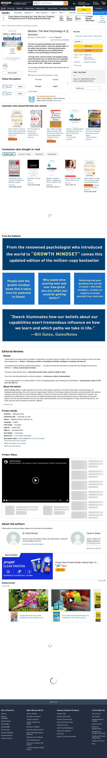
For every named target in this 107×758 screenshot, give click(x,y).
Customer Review (15, 463)
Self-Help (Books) (15, 446)
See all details (32, 91)
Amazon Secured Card (64, 719)
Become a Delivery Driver (35, 730)
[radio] (9, 154)
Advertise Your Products (35, 737)
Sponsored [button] (6, 586)
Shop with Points (62, 725)
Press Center (5, 730)
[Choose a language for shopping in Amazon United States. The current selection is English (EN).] (72, 3)
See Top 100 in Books (36, 438)
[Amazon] (6, 3)
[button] (22, 3)
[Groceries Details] (102, 8)
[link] (17, 131)
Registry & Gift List (98, 741)
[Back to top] (53, 704)
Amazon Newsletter (4, 717)
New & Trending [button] (42, 13)
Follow (20, 86)
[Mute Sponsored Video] (45, 609)
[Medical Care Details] (45, 8)
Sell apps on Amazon (34, 716)
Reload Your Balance (64, 731)
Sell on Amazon (32, 714)
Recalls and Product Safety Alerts (98, 737)
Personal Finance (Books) (17, 440)
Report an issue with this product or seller (43, 75)
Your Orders (96, 716)
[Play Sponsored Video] (71, 600)
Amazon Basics (53, 8)
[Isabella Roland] (15, 461)
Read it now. (57, 100)
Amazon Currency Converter (66, 736)
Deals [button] (54, 13)
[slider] (32, 500)
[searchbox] (51, 3)
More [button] (62, 13)
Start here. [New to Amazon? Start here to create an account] (88, 13)
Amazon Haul (29, 8)
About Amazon (6, 721)
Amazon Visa (61, 714)
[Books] (6, 13)
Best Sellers (64, 8)
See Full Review (61, 463)
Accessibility (5, 724)
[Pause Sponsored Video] (45, 605)
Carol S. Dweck (35, 37)
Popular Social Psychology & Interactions (91, 186)
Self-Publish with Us (33, 740)
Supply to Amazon (33, 719)
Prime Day (10, 8)
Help (93, 744)
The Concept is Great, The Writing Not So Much (38, 463)
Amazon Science (6, 738)
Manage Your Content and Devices (99, 732)
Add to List (80, 88)
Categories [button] (29, 13)
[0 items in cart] (103, 3)
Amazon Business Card (65, 722)
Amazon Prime (97, 724)
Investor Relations (7, 732)
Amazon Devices (6, 735)
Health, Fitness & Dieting (14, 25)
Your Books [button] (74, 13)
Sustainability (5, 727)
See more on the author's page (32, 544)
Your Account (96, 714)
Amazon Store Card (63, 716)
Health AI (19, 8)
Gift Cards (60, 734)
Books (3, 25)
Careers (3, 714)
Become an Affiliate (33, 727)
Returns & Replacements (97, 728)
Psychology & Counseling (30, 25)
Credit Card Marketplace (65, 728)
